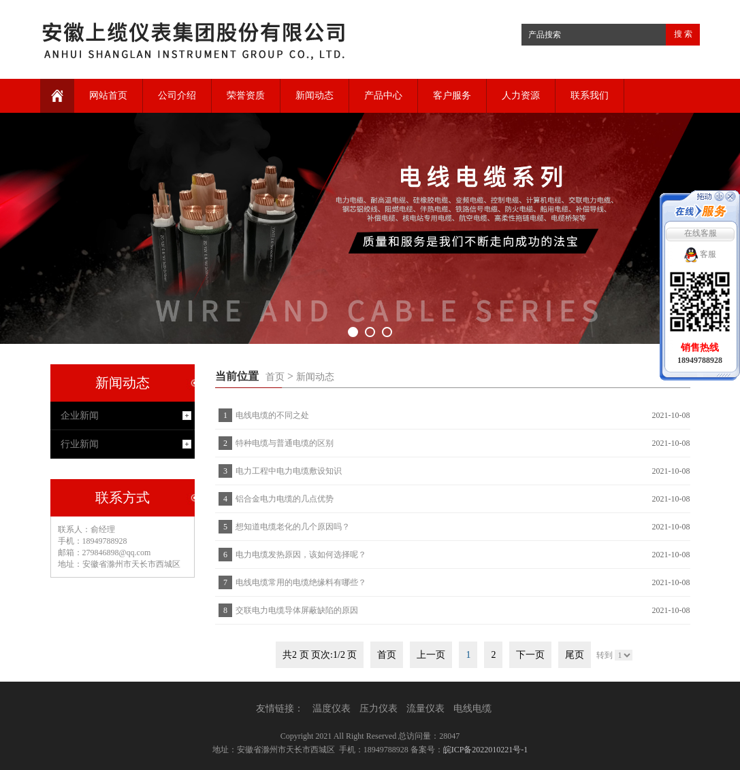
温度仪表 (331, 708)
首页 (275, 377)
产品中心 (383, 95)
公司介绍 (177, 95)
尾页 (574, 655)
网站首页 (108, 95)
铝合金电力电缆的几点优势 (285, 499)
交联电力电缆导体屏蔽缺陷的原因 (297, 610)
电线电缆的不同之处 (272, 415)
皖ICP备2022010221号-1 (485, 749)
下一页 (530, 655)
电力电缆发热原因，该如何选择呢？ (301, 554)
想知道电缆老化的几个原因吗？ (293, 526)
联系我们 (589, 95)
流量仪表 (425, 708)
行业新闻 (80, 444)
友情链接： (280, 708)
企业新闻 (80, 415)
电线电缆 (472, 708)
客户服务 (452, 95)
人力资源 (521, 95)
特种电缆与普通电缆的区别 (285, 443)
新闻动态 (314, 95)
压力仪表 (378, 708)
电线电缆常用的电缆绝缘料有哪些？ (301, 582)
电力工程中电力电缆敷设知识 (289, 471)
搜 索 (683, 34)
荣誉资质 (246, 95)
